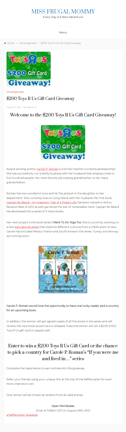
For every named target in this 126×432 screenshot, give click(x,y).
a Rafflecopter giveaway (22, 415)
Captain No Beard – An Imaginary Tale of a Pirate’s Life (41, 202)
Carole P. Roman (47, 169)
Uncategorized (14, 91)
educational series (27, 227)
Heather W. (31, 107)
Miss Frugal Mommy (63, 11)
